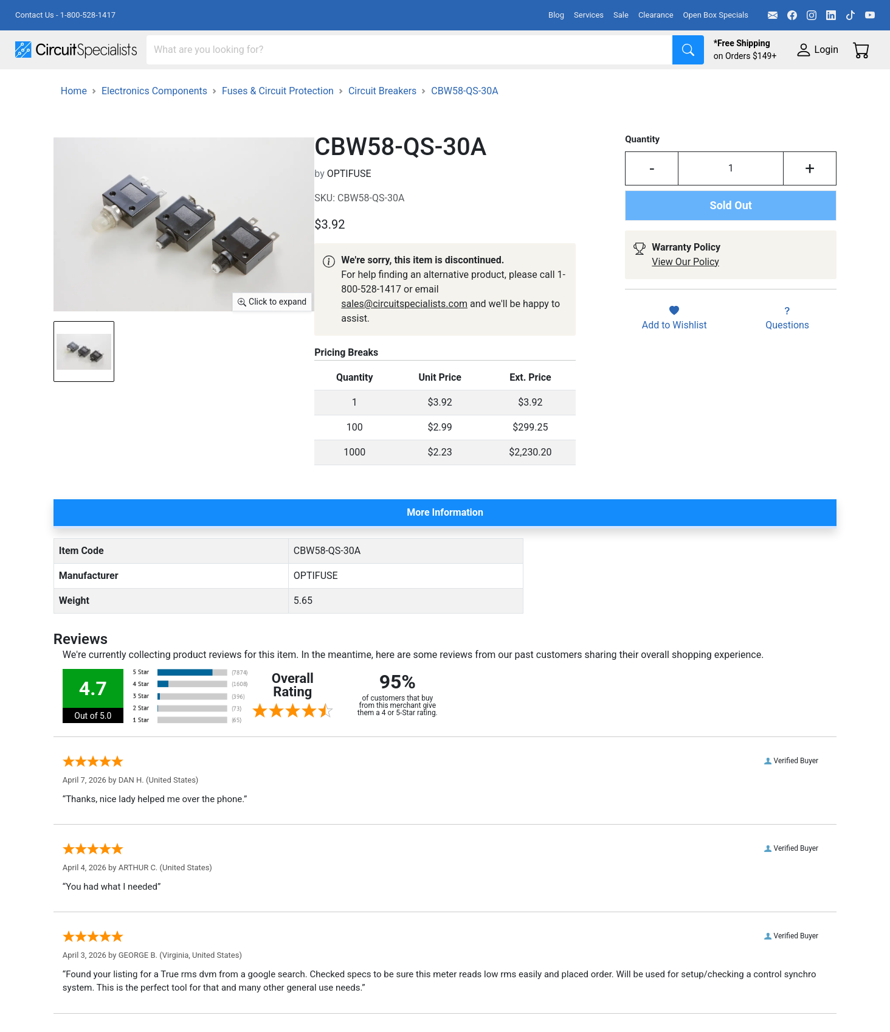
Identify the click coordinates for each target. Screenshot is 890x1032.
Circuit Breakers (382, 125)
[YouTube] (870, 15)
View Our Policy (685, 296)
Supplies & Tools (767, 86)
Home (74, 125)
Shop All (33, 86)
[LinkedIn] (831, 15)
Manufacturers (106, 86)
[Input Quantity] (731, 202)
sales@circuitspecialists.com (404, 338)
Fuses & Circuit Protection (278, 125)
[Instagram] (811, 15)
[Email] (773, 15)
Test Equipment (194, 86)
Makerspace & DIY (379, 86)
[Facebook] (792, 15)
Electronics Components (655, 86)
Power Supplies (284, 86)
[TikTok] (850, 15)
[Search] (410, 49)
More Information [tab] (445, 546)
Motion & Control (543, 86)
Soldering (463, 86)
